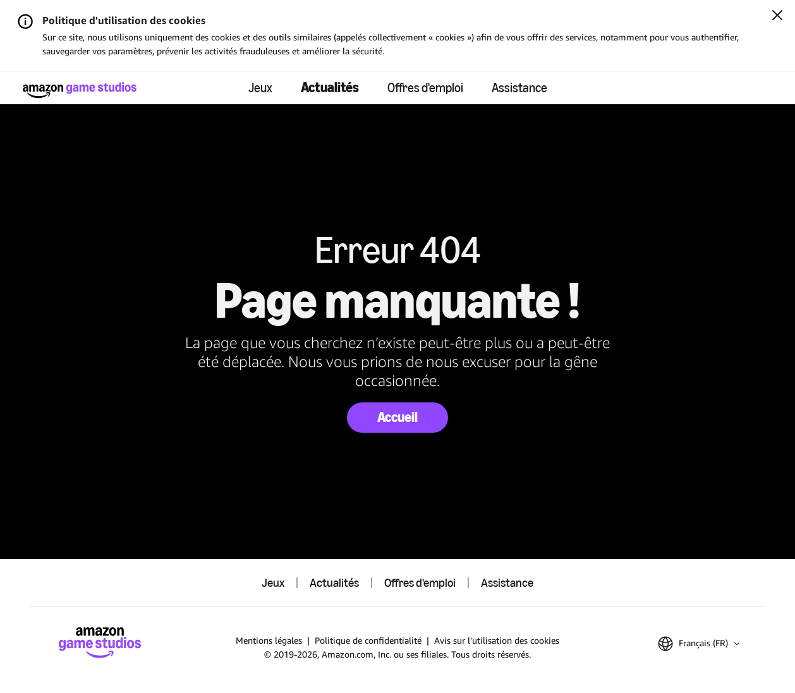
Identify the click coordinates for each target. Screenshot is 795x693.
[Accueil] (80, 90)
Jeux (260, 87)
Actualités (330, 87)
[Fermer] (777, 16)
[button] (698, 644)
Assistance (519, 87)
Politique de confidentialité (368, 640)
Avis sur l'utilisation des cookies (496, 640)
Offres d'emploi (425, 87)
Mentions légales (269, 640)
